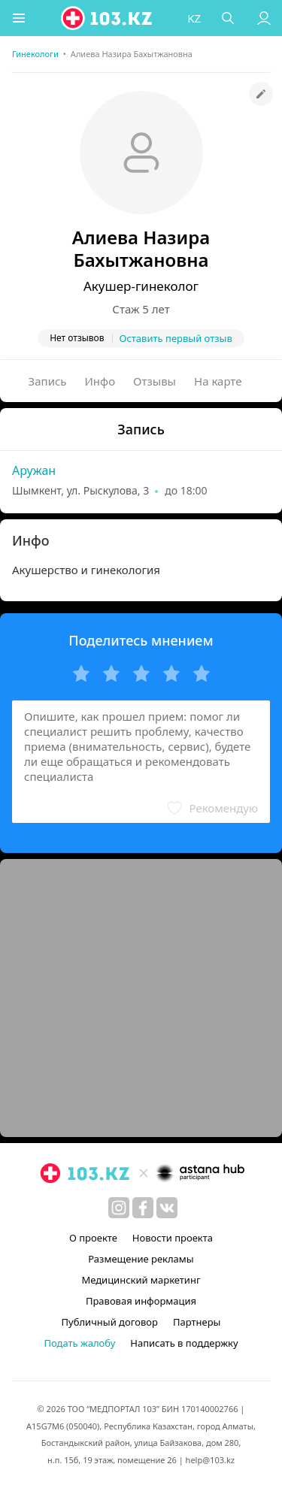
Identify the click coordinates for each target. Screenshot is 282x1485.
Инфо (100, 381)
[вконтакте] (166, 1207)
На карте (217, 381)
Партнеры (197, 1322)
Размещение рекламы (140, 1259)
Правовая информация (141, 1301)
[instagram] (118, 1207)
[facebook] (142, 1207)
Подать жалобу (79, 1343)
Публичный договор (110, 1322)
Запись (48, 381)
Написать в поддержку (184, 1343)
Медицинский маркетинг (140, 1280)
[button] (19, 18)
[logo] (107, 18)
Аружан (34, 470)
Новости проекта (172, 1238)
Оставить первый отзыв (176, 338)
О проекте (93, 1238)
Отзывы (154, 381)
